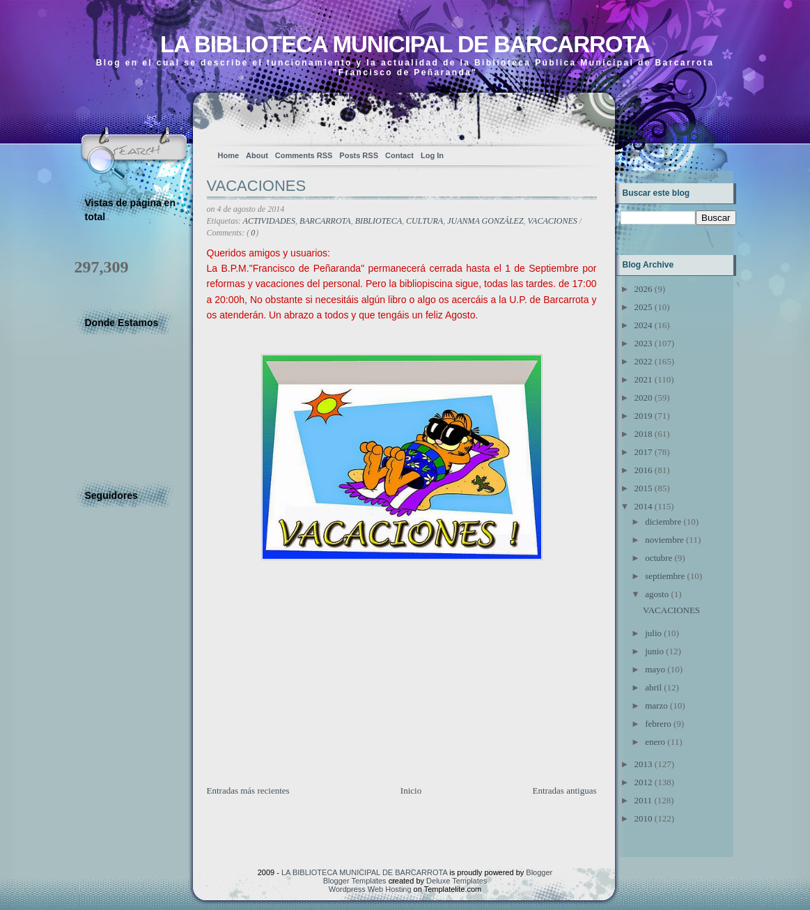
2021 (643, 379)
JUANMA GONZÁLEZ (485, 221)
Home (229, 155)
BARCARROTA (325, 221)
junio (654, 651)
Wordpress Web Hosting (370, 889)
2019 (643, 415)
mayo (655, 669)
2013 (643, 764)
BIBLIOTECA (378, 221)
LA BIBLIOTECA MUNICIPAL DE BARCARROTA (405, 44)
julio (653, 633)
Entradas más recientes (248, 790)
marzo (656, 705)
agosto (657, 594)
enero (655, 742)
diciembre (663, 521)
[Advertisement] (311, 686)
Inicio (410, 790)
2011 (643, 800)
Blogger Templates (355, 881)
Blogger (539, 872)
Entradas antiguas (564, 790)
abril (653, 687)
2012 (643, 782)
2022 (643, 361)
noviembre (664, 539)
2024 (643, 325)
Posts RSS (358, 155)
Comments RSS (304, 155)
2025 (643, 307)
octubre (658, 558)
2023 (643, 343)
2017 (643, 452)
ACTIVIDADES (269, 221)
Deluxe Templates (456, 881)
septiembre (665, 576)
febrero (658, 723)
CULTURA (424, 221)
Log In (432, 155)
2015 (643, 488)
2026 (643, 289)
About (257, 155)
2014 (643, 506)
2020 (643, 397)
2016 (643, 470)
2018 (643, 434)
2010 (643, 818)
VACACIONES (256, 185)
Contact (399, 155)
